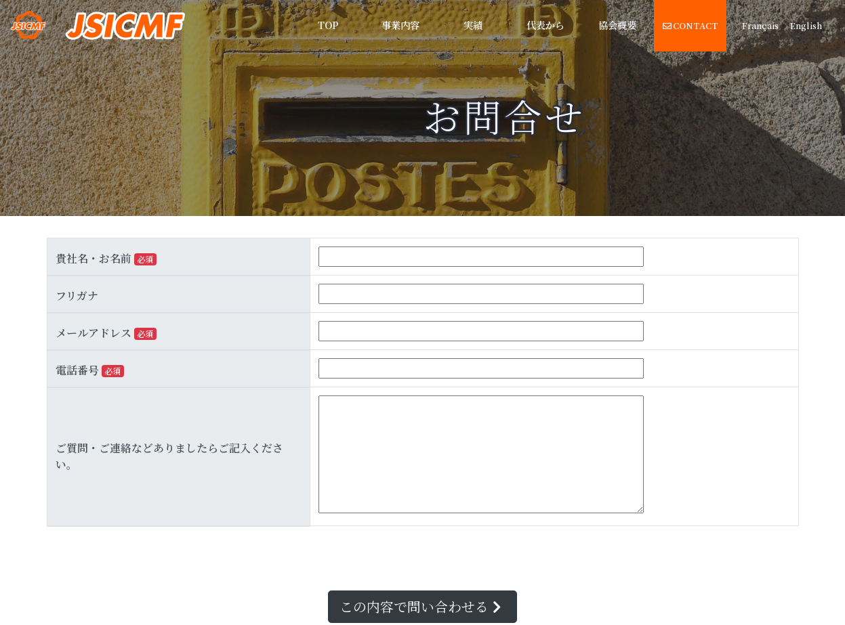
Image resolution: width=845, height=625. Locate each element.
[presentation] (150, 558)
